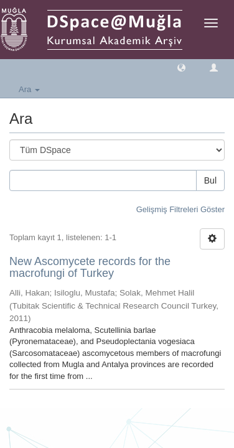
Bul (210, 180)
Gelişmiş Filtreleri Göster (180, 209)
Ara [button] (29, 89)
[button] (181, 67)
